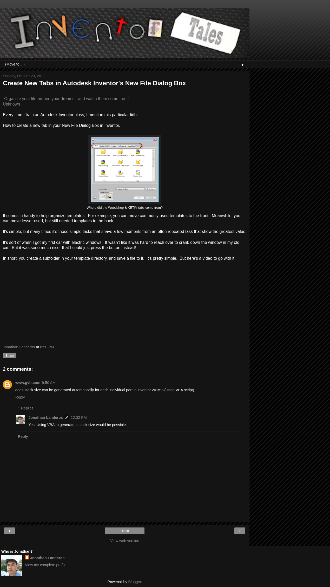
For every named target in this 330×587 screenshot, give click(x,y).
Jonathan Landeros (45, 417)
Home (125, 531)
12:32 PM (79, 417)
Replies (27, 408)
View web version (124, 541)
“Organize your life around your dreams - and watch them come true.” (66, 98)
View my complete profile (46, 565)
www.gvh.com (27, 383)
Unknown (11, 104)
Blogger (134, 582)
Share (9, 355)
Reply (20, 397)
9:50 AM (49, 383)
